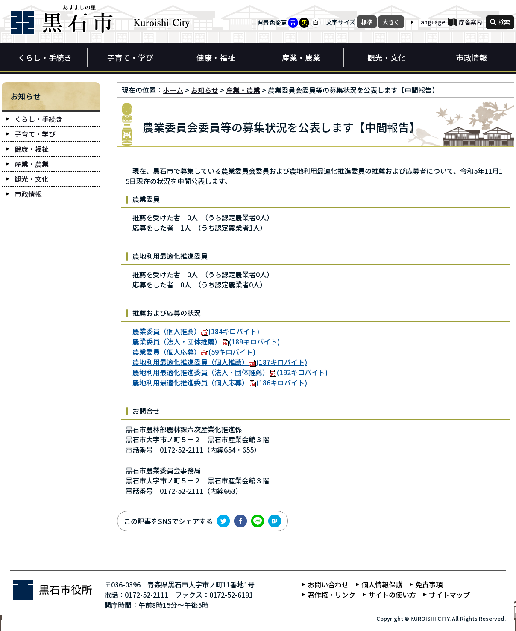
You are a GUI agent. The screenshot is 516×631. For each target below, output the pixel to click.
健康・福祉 (215, 57)
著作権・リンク (331, 595)
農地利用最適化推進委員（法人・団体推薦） (230, 372)
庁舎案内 (470, 22)
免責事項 (429, 584)
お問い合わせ (328, 584)
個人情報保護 (381, 584)
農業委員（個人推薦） (195, 331)
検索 (504, 22)
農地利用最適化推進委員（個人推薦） (219, 362)
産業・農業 (301, 57)
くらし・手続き (45, 57)
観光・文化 (386, 57)
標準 (366, 22)
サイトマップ (449, 595)
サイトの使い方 (392, 595)
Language (431, 22)
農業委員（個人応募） (193, 352)
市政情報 (471, 57)
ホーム (173, 90)
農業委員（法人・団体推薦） (206, 341)
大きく (391, 22)
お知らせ (204, 90)
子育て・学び (130, 57)
